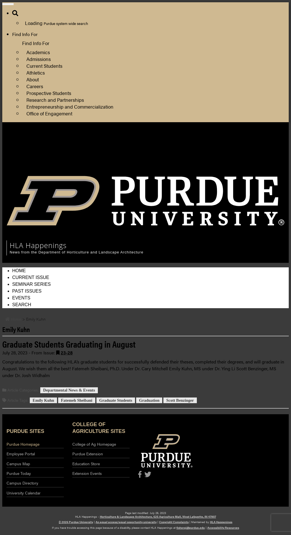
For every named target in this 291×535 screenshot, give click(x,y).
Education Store (86, 463)
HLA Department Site (260, 140)
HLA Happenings (221, 522)
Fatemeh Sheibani (76, 400)
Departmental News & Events (69, 390)
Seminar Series (31, 284)
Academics (38, 52)
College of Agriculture (261, 147)
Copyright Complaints (174, 522)
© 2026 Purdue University (76, 522)
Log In (245, 160)
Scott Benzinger (180, 400)
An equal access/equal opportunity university (126, 522)
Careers (34, 86)
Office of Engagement (49, 113)
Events (21, 297)
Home (19, 270)
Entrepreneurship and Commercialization (69, 106)
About (32, 79)
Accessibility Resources (223, 528)
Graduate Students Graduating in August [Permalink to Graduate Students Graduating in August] (69, 343)
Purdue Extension (257, 154)
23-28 (67, 352)
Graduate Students (115, 400)
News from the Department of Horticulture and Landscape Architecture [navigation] (77, 252)
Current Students (44, 65)
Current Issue (30, 277)
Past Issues (26, 291)
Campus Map (18, 463)
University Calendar (24, 493)
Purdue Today (19, 473)
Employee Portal (21, 453)
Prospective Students (48, 92)
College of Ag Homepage (94, 444)
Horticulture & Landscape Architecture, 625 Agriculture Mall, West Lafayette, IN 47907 (158, 517)
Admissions (38, 58)
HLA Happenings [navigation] (38, 245)
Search (21, 304)
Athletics (35, 72)
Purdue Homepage (23, 444)
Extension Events (87, 473)
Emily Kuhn (43, 400)
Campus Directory (22, 483)
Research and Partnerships (55, 99)
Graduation (149, 400)
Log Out (247, 167)
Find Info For (25, 34)
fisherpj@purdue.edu (190, 528)
